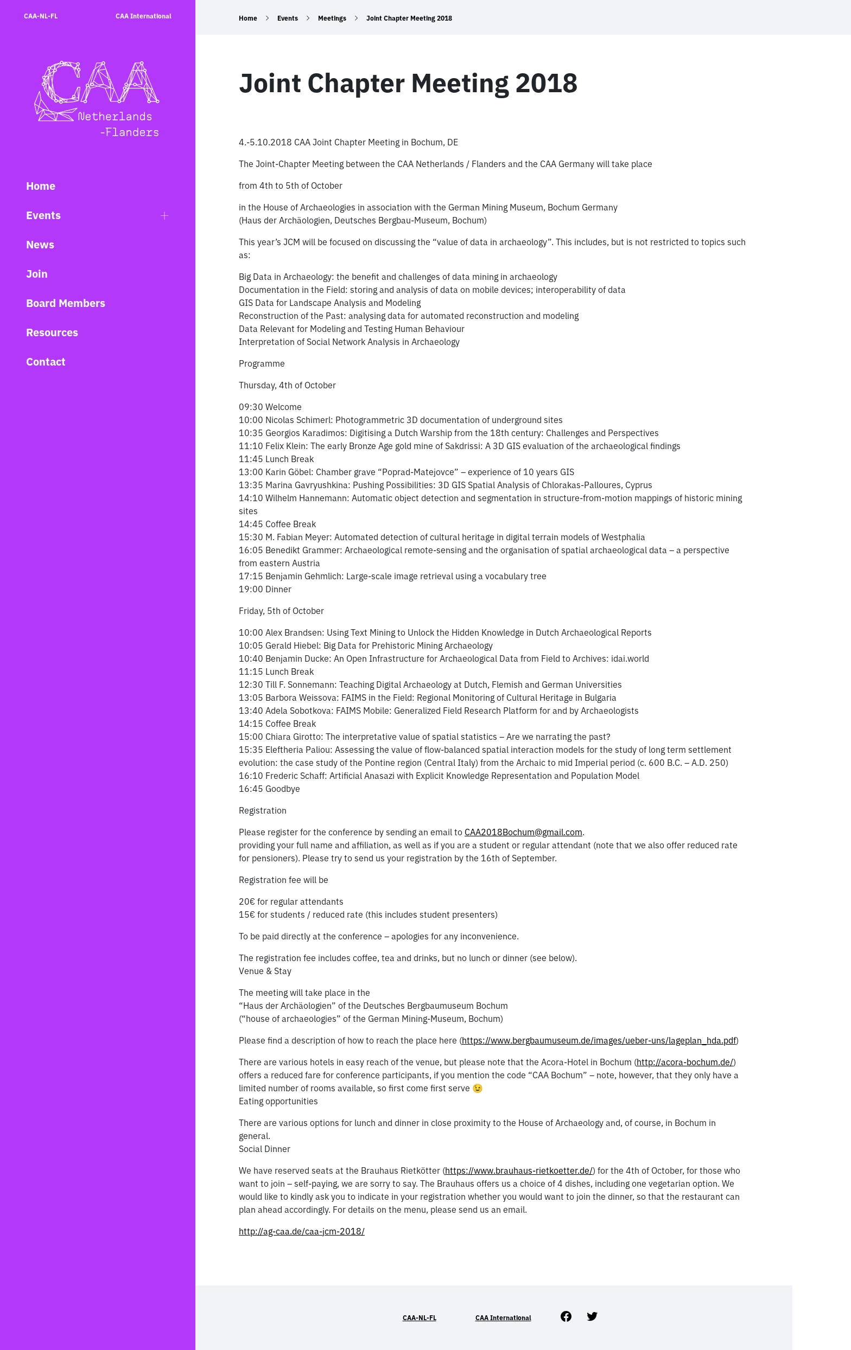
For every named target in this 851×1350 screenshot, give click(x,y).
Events (43, 215)
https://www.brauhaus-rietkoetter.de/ (519, 1170)
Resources (52, 332)
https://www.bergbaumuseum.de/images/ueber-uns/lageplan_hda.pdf (599, 1040)
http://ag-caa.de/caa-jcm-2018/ (302, 1231)
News (40, 244)
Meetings (332, 18)
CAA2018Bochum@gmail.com (523, 832)
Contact (46, 361)
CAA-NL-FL (41, 16)
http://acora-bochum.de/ (685, 1062)
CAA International (144, 16)
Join (37, 273)
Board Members (65, 303)
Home (40, 185)
